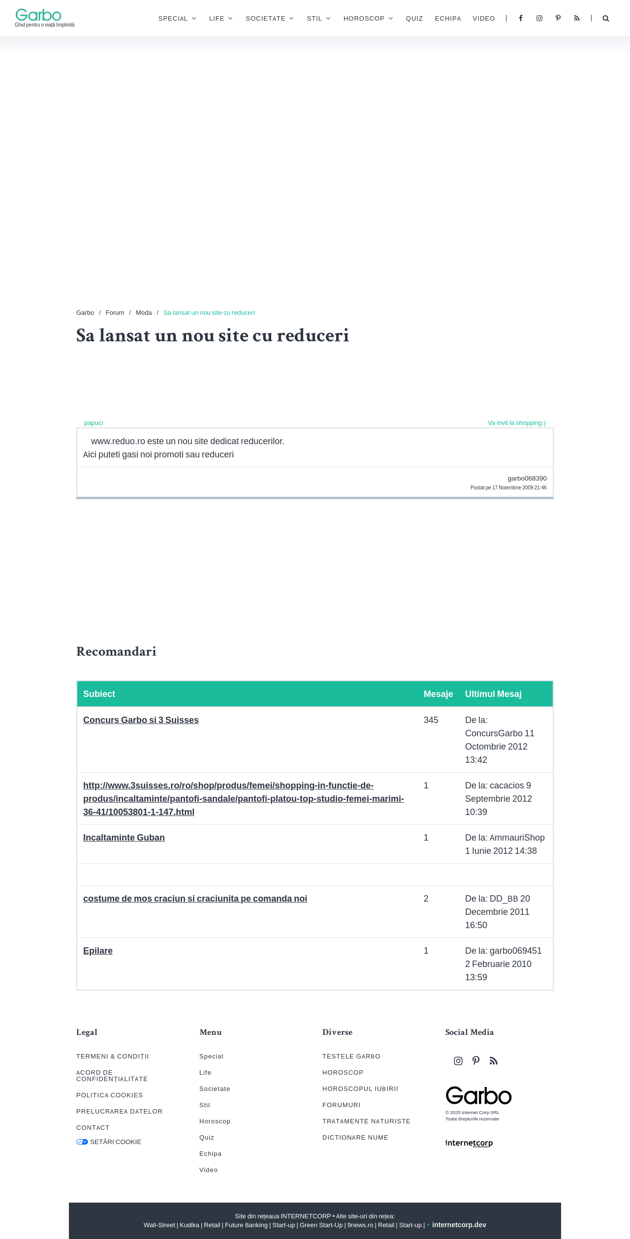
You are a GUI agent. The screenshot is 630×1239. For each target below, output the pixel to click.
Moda (144, 312)
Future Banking (246, 1225)
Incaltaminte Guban (124, 837)
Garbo (85, 312)
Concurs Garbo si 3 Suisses (141, 719)
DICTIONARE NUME (355, 1137)
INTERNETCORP (306, 1216)
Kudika (189, 1225)
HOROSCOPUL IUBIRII (360, 1089)
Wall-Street (159, 1225)
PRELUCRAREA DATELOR (119, 1111)
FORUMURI (341, 1105)
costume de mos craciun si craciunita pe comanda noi (195, 898)
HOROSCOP (343, 1072)
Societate (251, 20)
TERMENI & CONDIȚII (112, 1056)
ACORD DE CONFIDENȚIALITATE (112, 1075)
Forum (115, 312)
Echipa (433, 20)
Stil (299, 20)
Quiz (400, 20)
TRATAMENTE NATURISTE (366, 1121)
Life (202, 20)
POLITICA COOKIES (109, 1095)
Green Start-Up (321, 1225)
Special (158, 20)
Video (469, 20)
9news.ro (360, 1225)
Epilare (98, 950)
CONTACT (93, 1127)
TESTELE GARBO (351, 1056)
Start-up (283, 1225)
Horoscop (349, 20)
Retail (212, 1225)
